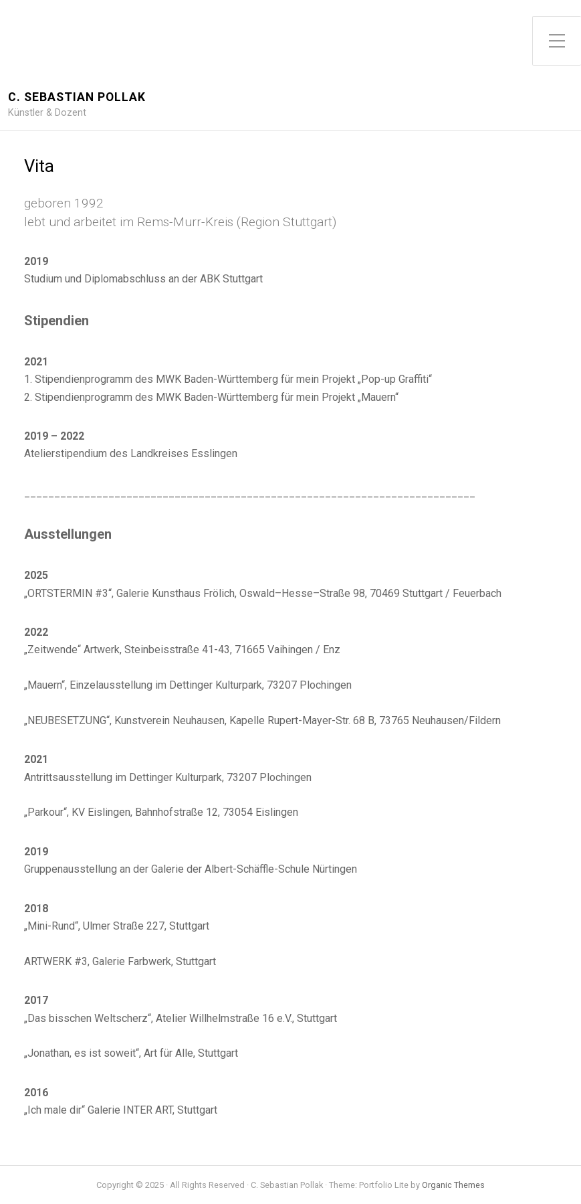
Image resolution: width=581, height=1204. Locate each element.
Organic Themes (453, 1185)
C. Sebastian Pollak (77, 97)
